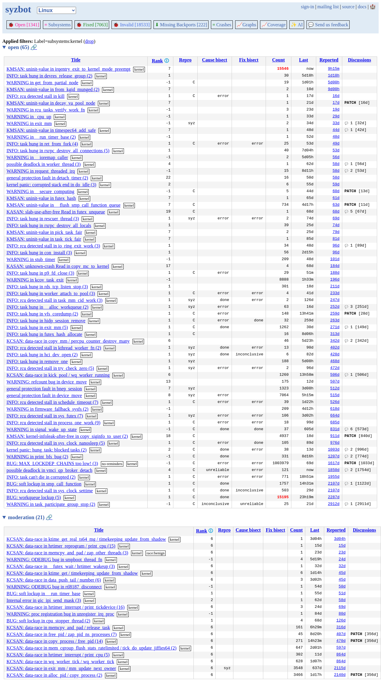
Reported (328, 59)
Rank (157, 60)
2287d (334, 497)
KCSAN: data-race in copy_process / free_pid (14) (55, 641)
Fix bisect (248, 59)
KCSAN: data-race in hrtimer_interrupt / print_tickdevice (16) (66, 607)
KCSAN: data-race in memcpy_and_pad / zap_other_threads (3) (67, 552)
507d (334, 382)
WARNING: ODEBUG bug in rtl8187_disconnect (54, 586)
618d (334, 409)
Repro (185, 59)
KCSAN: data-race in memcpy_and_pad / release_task (58, 627)
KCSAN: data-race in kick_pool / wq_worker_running (58, 375)
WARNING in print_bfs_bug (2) (37, 456)
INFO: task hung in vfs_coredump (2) (42, 313)
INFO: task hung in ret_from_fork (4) (42, 143)
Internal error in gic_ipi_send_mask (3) (44, 600)
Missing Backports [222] (181, 24)
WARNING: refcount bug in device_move (47, 381)
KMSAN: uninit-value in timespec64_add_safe (51, 130)
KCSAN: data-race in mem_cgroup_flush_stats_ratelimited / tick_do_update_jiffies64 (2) (92, 647)
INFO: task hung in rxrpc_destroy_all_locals (49, 225)
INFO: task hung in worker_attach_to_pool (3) (51, 293)
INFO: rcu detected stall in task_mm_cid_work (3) (54, 300)
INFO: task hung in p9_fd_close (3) (40, 273)
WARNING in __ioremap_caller (37, 157)
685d (334, 422)
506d (334, 375)
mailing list (328, 6)
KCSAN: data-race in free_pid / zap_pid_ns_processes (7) (62, 634)
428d (334, 354)
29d (335, 116)
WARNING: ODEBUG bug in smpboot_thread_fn (54, 559)
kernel (139, 69)
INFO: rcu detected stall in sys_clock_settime (50, 490)
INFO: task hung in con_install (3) (39, 252)
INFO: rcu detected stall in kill (35, 96)
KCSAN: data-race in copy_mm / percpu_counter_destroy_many (68, 341)
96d (335, 246)
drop (89, 41)
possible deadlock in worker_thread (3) (44, 164)
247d (334, 300)
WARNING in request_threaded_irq (41, 171)
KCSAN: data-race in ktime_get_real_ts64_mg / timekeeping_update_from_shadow (86, 539)
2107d (334, 484)
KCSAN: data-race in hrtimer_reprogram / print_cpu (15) (61, 545)
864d (341, 655)
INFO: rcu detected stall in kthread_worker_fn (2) (54, 347)
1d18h (334, 76)
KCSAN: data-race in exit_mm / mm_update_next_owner (61, 668)
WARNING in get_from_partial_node (42, 82)
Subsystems (57, 24)
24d (342, 559)
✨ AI (297, 24)
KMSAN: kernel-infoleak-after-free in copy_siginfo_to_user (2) (67, 436)
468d (334, 361)
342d (334, 341)
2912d (334, 504)
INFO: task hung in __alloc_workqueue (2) (47, 307)
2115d (340, 668)
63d (335, 205)
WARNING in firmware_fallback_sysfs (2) (47, 409)
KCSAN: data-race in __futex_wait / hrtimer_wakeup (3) (61, 566)
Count (278, 59)
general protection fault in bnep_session (44, 388)
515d (334, 395)
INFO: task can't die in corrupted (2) (41, 477)
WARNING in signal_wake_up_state (42, 429)
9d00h (334, 89)
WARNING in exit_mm (29, 123)
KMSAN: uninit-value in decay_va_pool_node (51, 103)
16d (335, 96)
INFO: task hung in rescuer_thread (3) (43, 218)
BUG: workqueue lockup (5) (34, 497)
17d (335, 103)
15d (342, 546)
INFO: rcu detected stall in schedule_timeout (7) (52, 402)
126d (341, 621)
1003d (334, 450)
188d (334, 273)
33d (335, 123)
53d (335, 150)
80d (342, 614)
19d (335, 110)
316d (341, 627)
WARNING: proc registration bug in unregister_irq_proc (60, 613)
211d (334, 286)
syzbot (18, 9)
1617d (334, 463)
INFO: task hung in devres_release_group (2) (49, 75)
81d (335, 239)
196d (334, 280)
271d (334, 327)
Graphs (246, 24)
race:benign (156, 553)
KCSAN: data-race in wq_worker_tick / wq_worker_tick (60, 661)
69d (335, 218)
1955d (334, 477)
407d (341, 634)
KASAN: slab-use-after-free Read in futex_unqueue (56, 211)
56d (335, 157)
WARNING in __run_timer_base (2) (41, 137)
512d (334, 388)
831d (334, 429)
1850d (334, 470)
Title (75, 59)
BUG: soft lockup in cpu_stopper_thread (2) (48, 620)
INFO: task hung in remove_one (37, 361)
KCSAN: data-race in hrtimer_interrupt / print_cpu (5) (58, 654)
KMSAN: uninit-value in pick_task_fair (44, 232)
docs (362, 6)
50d (342, 587)
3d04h (340, 539)
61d (335, 198)
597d (341, 648)
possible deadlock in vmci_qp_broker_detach (49, 470)
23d (342, 553)
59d (335, 184)
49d (335, 144)
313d (334, 334)
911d (334, 436)
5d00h (334, 82)
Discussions (359, 59)
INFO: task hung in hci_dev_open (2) (42, 354)
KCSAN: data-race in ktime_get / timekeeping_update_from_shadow (72, 573)
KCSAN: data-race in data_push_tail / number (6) (54, 579)
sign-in (307, 6)
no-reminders (112, 464)
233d (334, 293)
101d (334, 259)
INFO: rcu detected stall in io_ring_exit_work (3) (53, 245)
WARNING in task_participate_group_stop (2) (51, 504)
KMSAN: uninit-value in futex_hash (41, 198)
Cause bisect (214, 59)
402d (334, 348)
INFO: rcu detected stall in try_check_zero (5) (50, 368)
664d (334, 416)
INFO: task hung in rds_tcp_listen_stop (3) (47, 286)
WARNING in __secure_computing (40, 191)
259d (334, 314)
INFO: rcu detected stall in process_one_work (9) (53, 422)
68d (335, 212)
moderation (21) (30, 517)
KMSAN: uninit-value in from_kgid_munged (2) (53, 89)
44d (335, 130)
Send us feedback (328, 24)
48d (335, 137)
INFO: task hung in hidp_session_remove (46, 320)
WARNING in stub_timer (31, 259)
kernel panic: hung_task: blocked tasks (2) (47, 449)
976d (334, 443)
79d (335, 232)
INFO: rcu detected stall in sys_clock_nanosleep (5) (56, 443)
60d (335, 191)
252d (334, 307)
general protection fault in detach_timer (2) (47, 177)
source (348, 6)
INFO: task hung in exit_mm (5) (37, 327)
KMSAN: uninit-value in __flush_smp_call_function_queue (63, 205)
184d (334, 266)
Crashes (221, 24)
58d (335, 164)
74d (335, 225)
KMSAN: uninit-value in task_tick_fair (44, 239)
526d (334, 402)
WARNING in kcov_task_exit (35, 279)
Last (303, 59)
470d (341, 641)
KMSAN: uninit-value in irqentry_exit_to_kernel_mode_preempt (68, 69)
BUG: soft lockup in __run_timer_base (43, 593)
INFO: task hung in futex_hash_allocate (44, 334)
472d (334, 368)
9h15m (334, 69)
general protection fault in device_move (44, 395)
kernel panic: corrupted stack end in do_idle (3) (51, 184)
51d (342, 593)
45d (342, 573)
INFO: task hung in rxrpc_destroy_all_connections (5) (58, 150)
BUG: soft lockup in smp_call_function (44, 483)
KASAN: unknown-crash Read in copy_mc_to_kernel (58, 266)
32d (342, 566)
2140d (340, 675)
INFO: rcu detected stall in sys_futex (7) (45, 415)
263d (334, 320)
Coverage (273, 24)
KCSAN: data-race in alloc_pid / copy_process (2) (54, 675)
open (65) (22, 47)
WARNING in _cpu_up (29, 116)
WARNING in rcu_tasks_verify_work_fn (46, 109)
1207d (334, 456)
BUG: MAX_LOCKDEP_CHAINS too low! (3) (52, 463)
